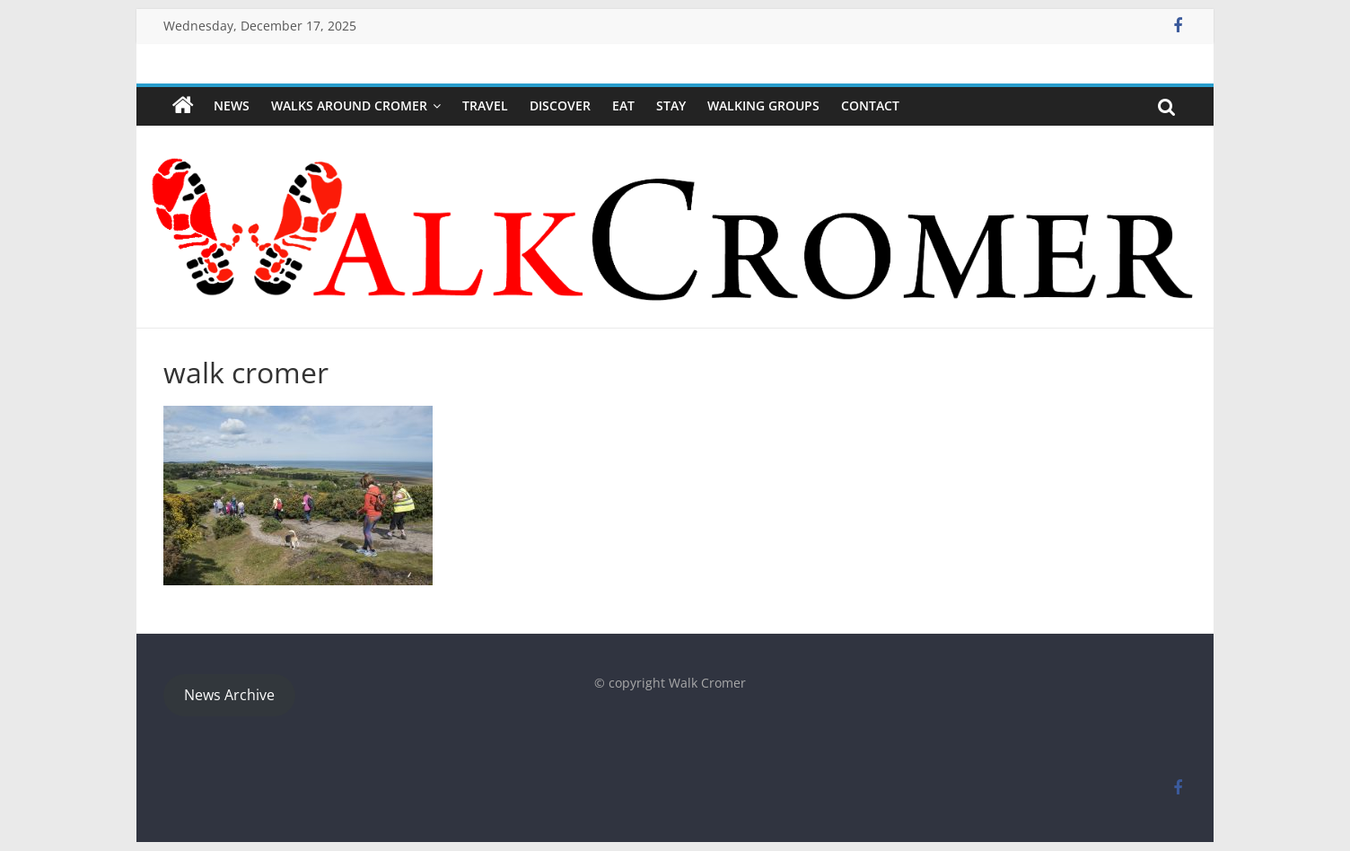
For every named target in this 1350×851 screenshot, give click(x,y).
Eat (623, 105)
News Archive (229, 695)
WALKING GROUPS (763, 105)
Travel (485, 105)
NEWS (232, 105)
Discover (560, 105)
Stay (671, 105)
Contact (870, 105)
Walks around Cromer (349, 105)
